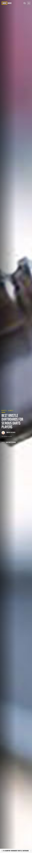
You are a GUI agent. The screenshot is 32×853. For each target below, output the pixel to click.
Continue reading (11, 442)
